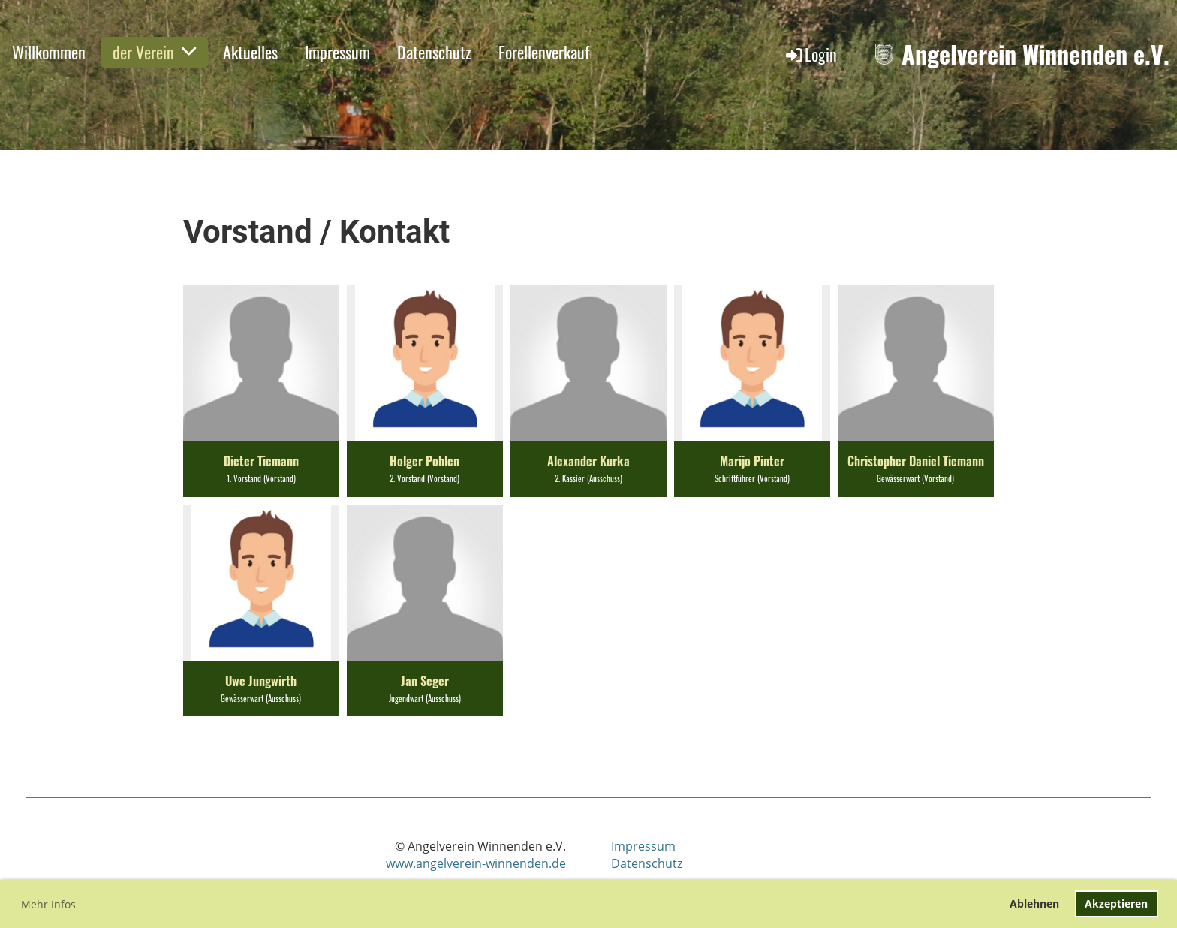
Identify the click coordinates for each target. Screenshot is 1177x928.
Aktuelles (250, 52)
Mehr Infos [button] (48, 904)
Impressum (337, 52)
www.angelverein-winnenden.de (476, 863)
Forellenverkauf (543, 52)
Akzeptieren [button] (1116, 903)
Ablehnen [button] (1034, 903)
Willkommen (49, 52)
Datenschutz (434, 52)
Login (810, 54)
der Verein (154, 52)
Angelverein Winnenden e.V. (1035, 54)
